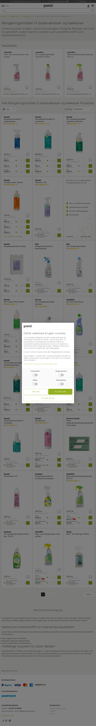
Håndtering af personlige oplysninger (43, 364)
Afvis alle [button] (35, 392)
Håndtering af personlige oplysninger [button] (37, 346)
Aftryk (26, 364)
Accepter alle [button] (60, 392)
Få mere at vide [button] (48, 398)
